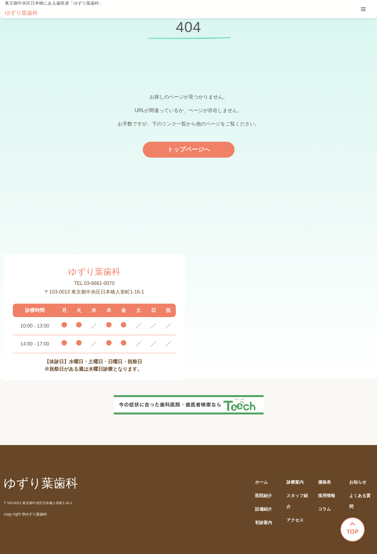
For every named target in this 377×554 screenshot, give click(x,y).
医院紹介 (263, 495)
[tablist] (363, 9)
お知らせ (357, 482)
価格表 (324, 482)
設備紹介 (263, 509)
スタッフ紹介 (297, 501)
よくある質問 (360, 501)
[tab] (363, 9)
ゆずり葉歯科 (21, 13)
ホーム (261, 482)
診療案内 (295, 482)
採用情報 (326, 495)
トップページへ (188, 149)
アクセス (295, 520)
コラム (324, 509)
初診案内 (263, 522)
